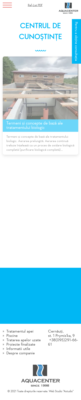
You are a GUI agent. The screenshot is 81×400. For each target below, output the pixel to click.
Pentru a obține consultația (76, 41)
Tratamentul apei (19, 331)
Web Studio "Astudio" (61, 391)
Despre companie (20, 353)
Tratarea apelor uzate (23, 340)
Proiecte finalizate (20, 345)
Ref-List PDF (35, 5)
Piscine (12, 336)
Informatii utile (18, 349)
